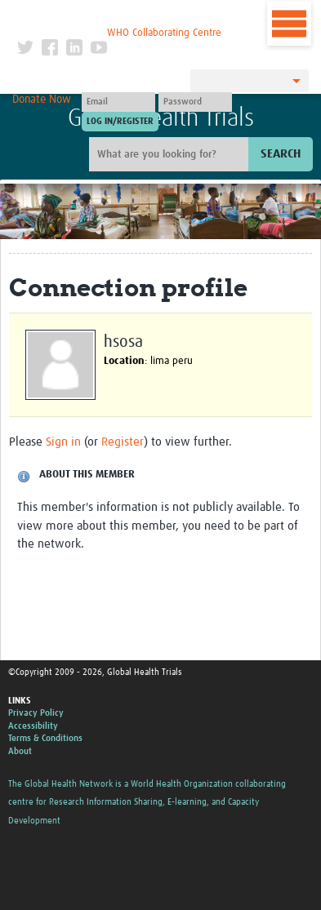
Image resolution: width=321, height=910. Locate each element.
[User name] (118, 102)
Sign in (63, 442)
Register (122, 442)
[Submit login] (120, 121)
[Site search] (170, 154)
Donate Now (41, 99)
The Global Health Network (119, 16)
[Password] (195, 102)
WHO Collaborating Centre (164, 33)
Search (281, 154)
